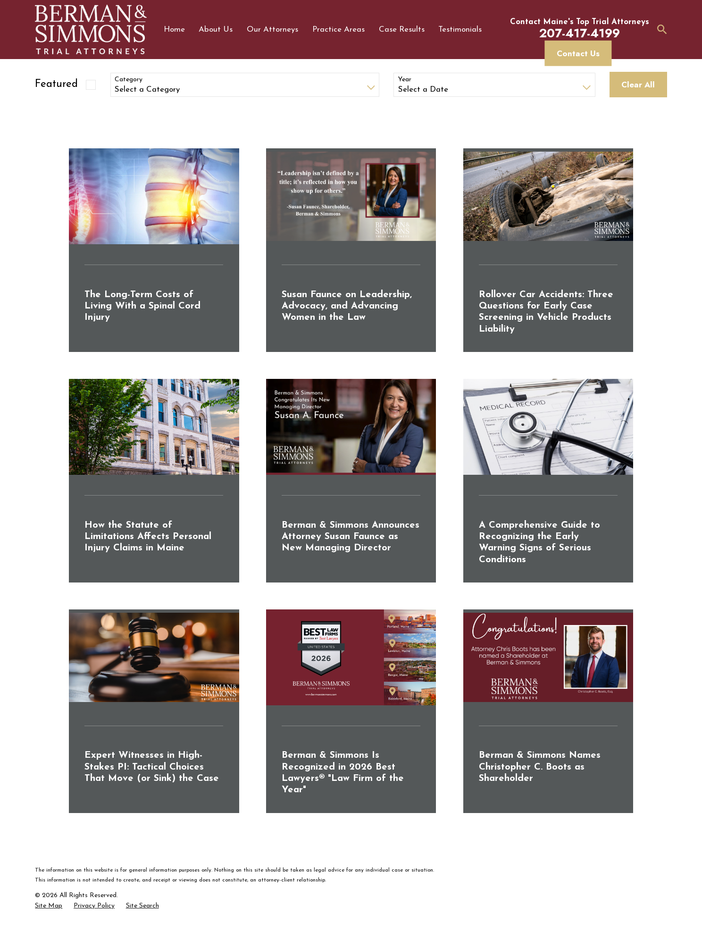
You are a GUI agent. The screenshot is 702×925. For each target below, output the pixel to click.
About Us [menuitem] (216, 30)
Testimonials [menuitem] (460, 30)
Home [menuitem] (174, 30)
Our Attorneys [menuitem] (272, 30)
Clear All (638, 84)
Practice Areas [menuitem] (338, 30)
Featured (56, 84)
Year (404, 79)
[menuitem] (48, 906)
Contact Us (578, 53)
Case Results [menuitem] (402, 30)
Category (128, 79)
